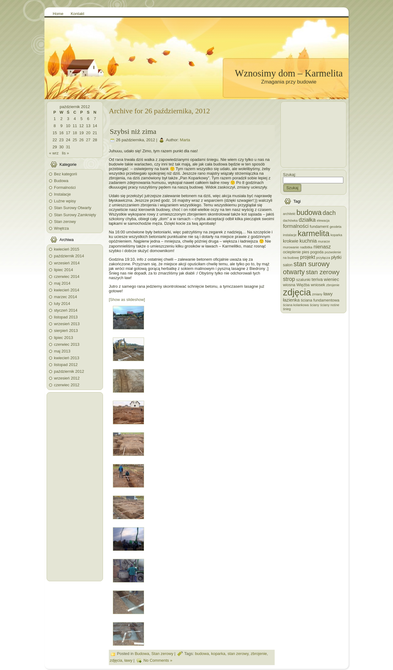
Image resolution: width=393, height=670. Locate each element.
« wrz (54, 153)
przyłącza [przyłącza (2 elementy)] (323, 257)
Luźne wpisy (65, 201)
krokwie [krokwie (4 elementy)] (290, 241)
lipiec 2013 (63, 337)
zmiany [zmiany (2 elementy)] (317, 294)
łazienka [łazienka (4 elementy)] (291, 300)
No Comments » (157, 660)
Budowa (61, 180)
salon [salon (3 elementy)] (287, 265)
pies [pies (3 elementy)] (305, 252)
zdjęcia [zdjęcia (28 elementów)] (297, 292)
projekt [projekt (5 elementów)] (307, 257)
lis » (65, 153)
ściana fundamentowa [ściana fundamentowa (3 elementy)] (320, 300)
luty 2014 (62, 303)
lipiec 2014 (63, 269)
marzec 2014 (65, 296)
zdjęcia (116, 660)
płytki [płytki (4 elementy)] (336, 257)
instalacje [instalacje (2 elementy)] (289, 235)
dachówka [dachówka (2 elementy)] (290, 220)
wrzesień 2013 (67, 323)
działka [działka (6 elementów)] (307, 220)
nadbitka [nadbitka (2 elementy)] (306, 247)
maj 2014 (62, 283)
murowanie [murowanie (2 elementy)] (291, 247)
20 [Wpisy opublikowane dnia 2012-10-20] (88, 132)
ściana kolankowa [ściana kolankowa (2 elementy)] (296, 305)
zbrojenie (259, 654)
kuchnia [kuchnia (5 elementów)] (308, 240)
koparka (218, 654)
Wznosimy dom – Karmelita (289, 73)
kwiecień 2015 (66, 249)
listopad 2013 (66, 317)
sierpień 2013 (66, 330)
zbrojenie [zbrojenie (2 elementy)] (332, 285)
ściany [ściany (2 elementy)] (314, 305)
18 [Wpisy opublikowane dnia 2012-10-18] (75, 132)
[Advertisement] (75, 487)
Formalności (65, 187)
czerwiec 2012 (66, 385)
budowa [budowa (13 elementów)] (309, 212)
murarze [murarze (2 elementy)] (324, 241)
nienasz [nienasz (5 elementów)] (322, 246)
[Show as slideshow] (127, 299)
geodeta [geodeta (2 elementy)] (335, 226)
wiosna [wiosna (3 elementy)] (289, 284)
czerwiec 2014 (66, 276)
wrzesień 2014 (67, 263)
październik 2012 (69, 371)
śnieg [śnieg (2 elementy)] (287, 309)
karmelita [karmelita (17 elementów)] (314, 233)
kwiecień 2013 (66, 358)
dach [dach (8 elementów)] (329, 212)
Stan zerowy (65, 221)
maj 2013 (62, 351)
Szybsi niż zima (133, 131)
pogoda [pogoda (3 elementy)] (316, 252)
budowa (202, 654)
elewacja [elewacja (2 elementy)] (323, 220)
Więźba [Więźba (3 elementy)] (303, 284)
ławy (128, 660)
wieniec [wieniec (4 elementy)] (331, 279)
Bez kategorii (65, 174)
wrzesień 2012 (67, 378)
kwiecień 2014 (66, 290)
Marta (185, 140)
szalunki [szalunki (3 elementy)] (303, 279)
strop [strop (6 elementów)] (289, 279)
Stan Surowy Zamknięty (75, 214)
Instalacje (62, 194)
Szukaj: (289, 174)
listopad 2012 (66, 364)
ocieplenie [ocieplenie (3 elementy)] (292, 252)
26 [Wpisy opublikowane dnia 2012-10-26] (81, 140)
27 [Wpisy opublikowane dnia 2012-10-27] (88, 140)
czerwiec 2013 (66, 344)
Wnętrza (61, 228)
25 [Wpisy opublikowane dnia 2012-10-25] (75, 140)
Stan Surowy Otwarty (72, 207)
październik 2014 (69, 256)
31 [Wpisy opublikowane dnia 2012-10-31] (68, 147)
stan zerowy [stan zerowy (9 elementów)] (323, 271)
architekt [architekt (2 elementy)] (289, 214)
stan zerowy (237, 654)
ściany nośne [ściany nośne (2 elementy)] (329, 305)
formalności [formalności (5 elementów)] (296, 226)
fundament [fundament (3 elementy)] (319, 226)
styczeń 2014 (66, 310)
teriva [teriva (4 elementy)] (316, 279)
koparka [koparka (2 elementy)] (336, 235)
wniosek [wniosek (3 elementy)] (318, 284)
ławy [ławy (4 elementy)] (328, 293)
